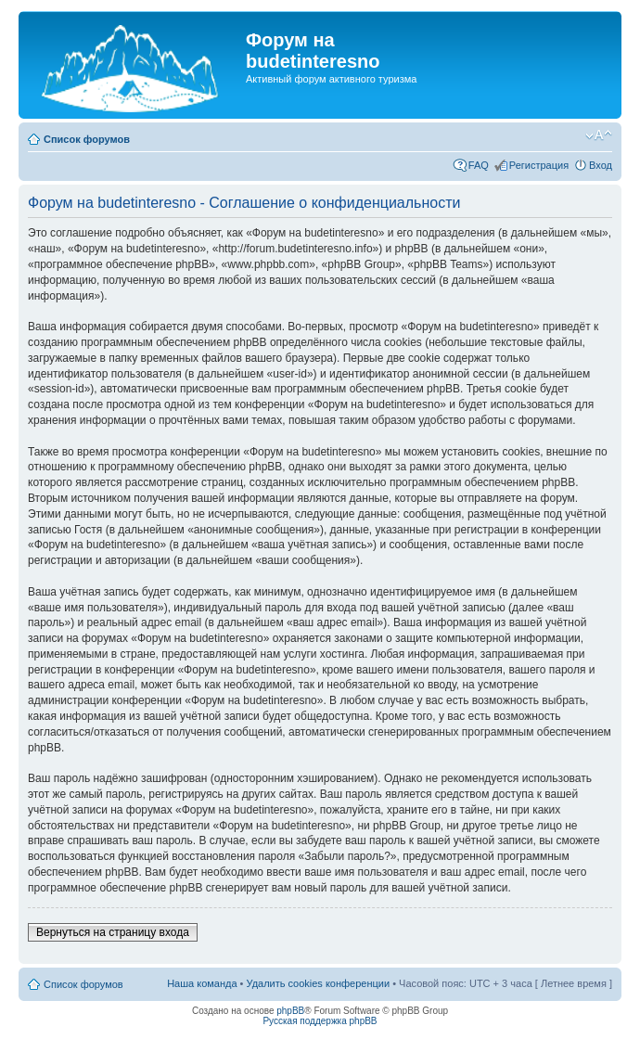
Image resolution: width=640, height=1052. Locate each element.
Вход (600, 165)
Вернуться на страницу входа (112, 932)
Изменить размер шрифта (598, 135)
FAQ (478, 165)
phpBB (290, 1011)
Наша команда (202, 983)
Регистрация (539, 165)
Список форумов (87, 139)
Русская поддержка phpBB (319, 1021)
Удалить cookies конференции (318, 983)
